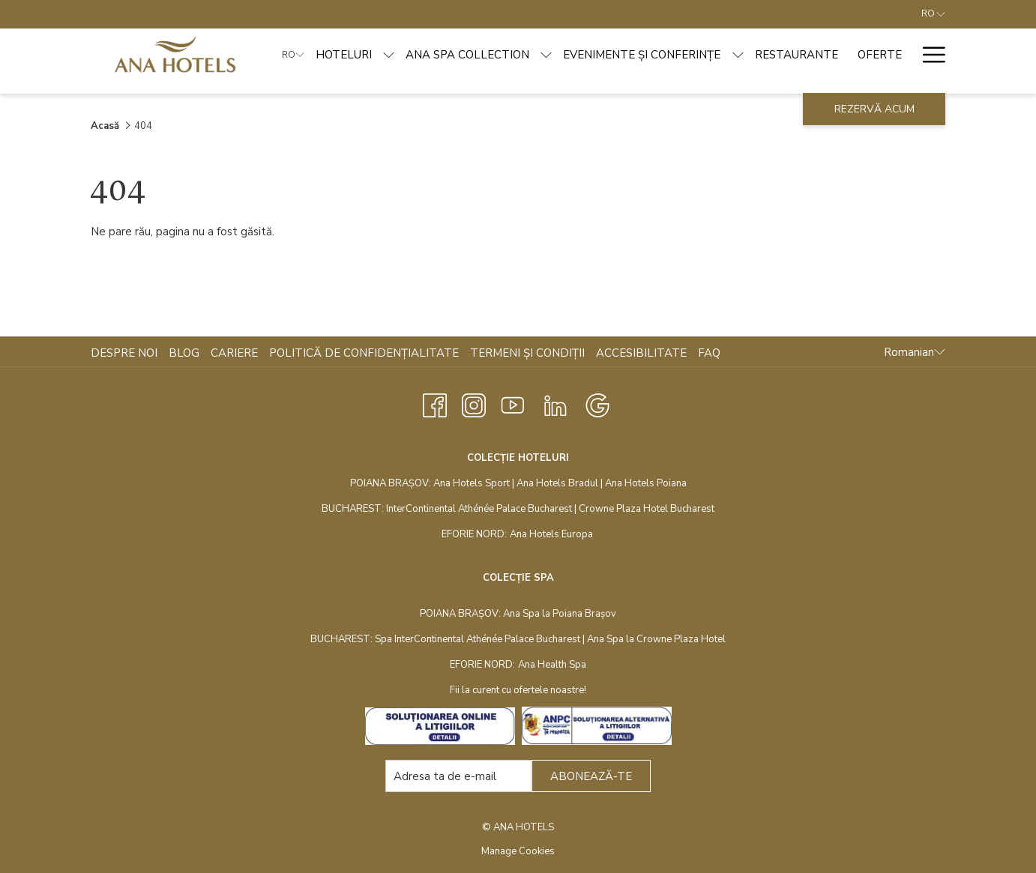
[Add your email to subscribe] (458, 776)
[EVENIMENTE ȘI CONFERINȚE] (641, 54)
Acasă (105, 126)
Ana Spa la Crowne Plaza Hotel (656, 639)
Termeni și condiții (527, 352)
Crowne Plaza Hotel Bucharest (646, 509)
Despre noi (124, 352)
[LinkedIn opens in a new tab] (555, 403)
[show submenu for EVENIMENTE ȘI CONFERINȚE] (738, 54)
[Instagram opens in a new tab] (474, 403)
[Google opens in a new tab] (597, 403)
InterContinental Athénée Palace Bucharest (479, 509)
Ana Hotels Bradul (557, 483)
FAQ (709, 352)
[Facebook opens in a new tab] (435, 403)
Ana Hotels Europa (551, 534)
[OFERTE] (880, 54)
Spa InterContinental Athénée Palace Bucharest (477, 639)
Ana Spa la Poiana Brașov (559, 613)
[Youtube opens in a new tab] (513, 403)
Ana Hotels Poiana (646, 483)
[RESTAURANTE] (796, 54)
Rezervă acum (874, 109)
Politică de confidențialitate (364, 352)
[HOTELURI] (344, 54)
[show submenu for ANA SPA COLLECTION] (546, 54)
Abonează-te (591, 776)
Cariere (234, 352)
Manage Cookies (518, 851)
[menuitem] (126, 353)
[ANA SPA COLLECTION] (467, 54)
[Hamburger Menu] (928, 54)
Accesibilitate (641, 352)
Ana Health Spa (552, 664)
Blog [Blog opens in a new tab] (186, 352)
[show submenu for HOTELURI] (389, 54)
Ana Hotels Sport (471, 483)
